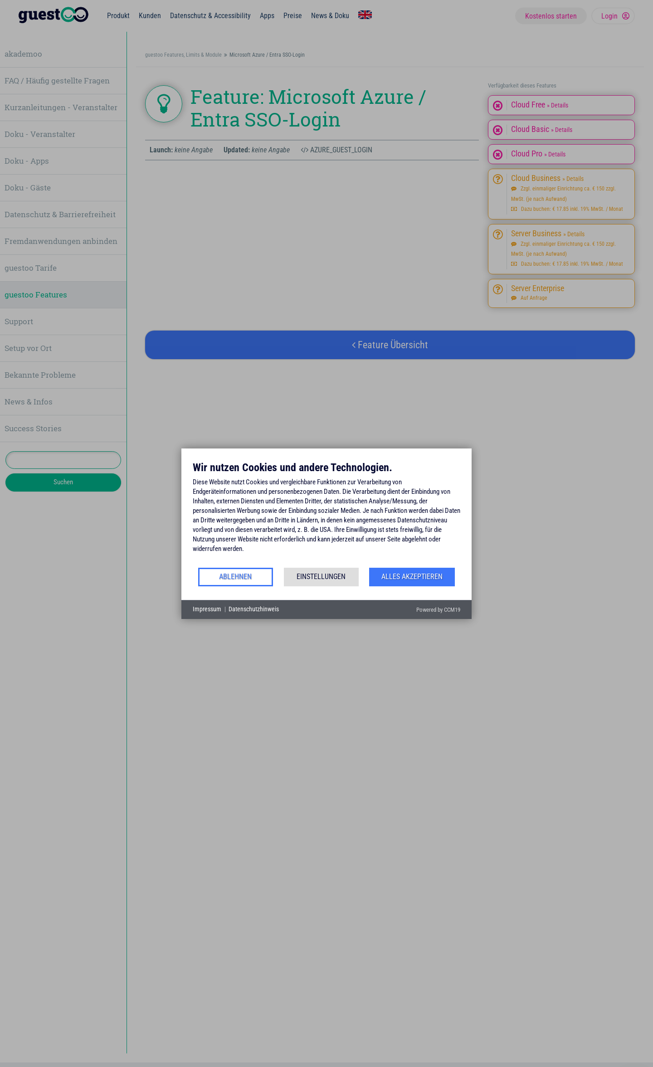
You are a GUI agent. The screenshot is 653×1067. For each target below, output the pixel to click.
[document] (326, 513)
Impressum (207, 609)
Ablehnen (235, 576)
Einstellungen (321, 576)
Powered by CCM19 (438, 609)
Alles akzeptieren (412, 576)
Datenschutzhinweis (254, 609)
